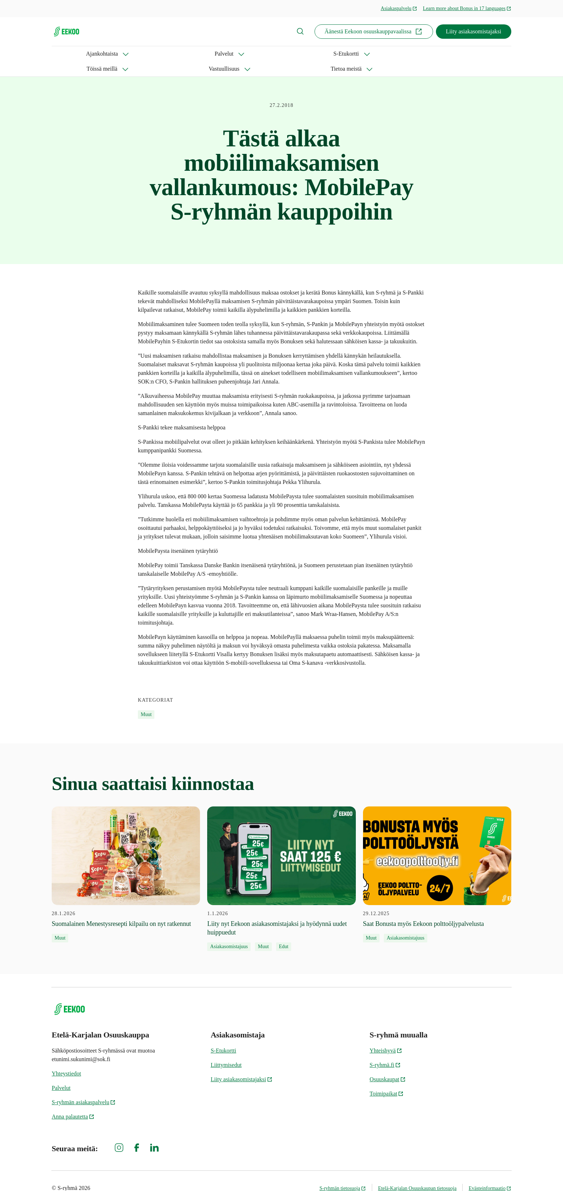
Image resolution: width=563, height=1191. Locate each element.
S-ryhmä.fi (385, 1050)
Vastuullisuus (260, 54)
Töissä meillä (207, 54)
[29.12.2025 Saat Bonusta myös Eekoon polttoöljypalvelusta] (437, 859)
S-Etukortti (158, 54)
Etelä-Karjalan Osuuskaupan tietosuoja (417, 1173)
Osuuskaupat (387, 1064)
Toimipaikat (386, 1078)
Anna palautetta (73, 1101)
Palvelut (114, 54)
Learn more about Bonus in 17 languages (467, 8)
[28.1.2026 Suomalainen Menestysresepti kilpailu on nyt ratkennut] (126, 859)
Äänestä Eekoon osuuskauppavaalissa (374, 31)
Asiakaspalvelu (399, 8)
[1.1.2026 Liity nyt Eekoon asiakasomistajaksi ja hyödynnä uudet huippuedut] (281, 863)
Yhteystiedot (66, 1058)
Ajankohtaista (68, 54)
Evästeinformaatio (490, 1173)
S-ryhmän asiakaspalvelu (84, 1087)
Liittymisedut (226, 1050)
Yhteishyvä (385, 1035)
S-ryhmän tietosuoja (343, 1173)
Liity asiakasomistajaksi (473, 31)
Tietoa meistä (312, 54)
